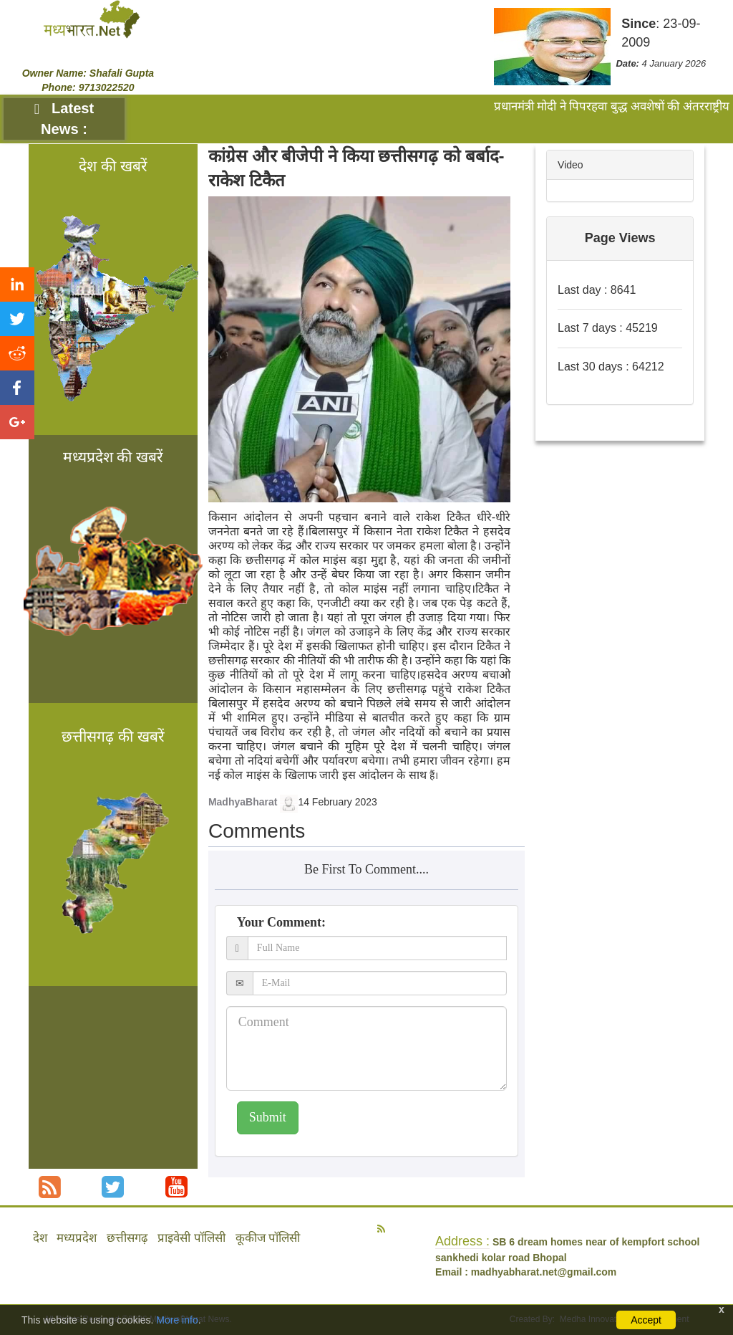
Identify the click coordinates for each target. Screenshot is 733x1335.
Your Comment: (281, 922)
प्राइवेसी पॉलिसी (191, 1238)
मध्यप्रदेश (77, 1238)
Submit (267, 1117)
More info (177, 1320)
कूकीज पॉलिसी (268, 1238)
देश (40, 1238)
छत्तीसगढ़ (127, 1238)
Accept (646, 1320)
